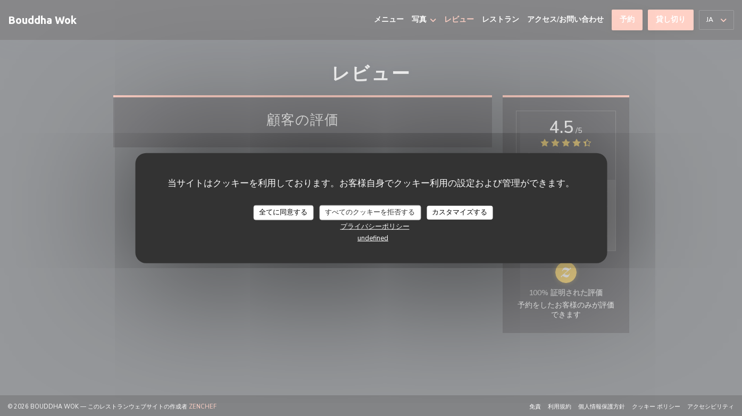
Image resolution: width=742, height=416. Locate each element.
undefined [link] (372, 238)
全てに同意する (283, 212)
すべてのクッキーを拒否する (370, 212)
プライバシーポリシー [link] (375, 226)
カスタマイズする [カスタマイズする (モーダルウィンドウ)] (459, 212)
